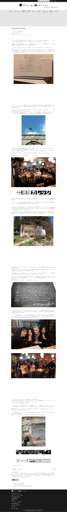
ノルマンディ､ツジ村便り (39, 11)
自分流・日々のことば (11, 11)
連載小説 (33, 11)
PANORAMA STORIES (24, 11)
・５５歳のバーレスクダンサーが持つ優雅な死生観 (22, 486)
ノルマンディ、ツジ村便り (17, 501)
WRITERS (56, 11)
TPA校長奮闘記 (29, 11)
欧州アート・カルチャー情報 (17, 11)
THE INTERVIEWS (15, 503)
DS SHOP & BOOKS (51, 11)
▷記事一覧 (53, 469)
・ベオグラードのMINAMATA (18, 484)
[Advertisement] (33, 19)
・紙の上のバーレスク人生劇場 (18, 483)
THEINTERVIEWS (45, 11)
